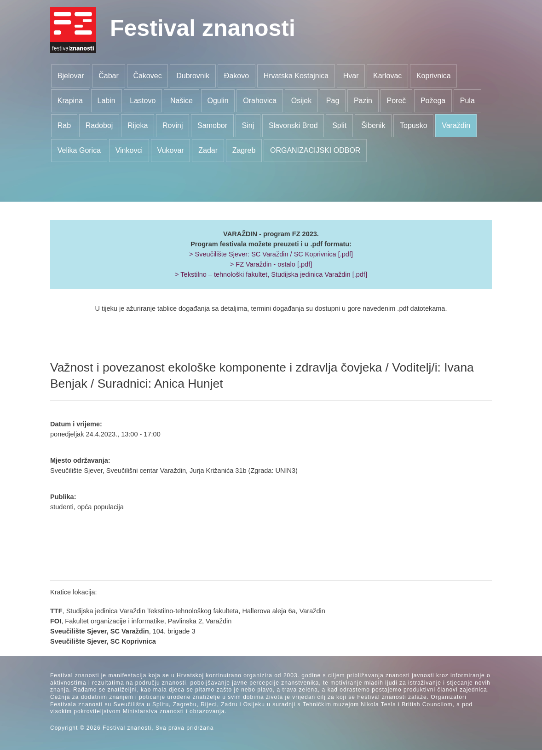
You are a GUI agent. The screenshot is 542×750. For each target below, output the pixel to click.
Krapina (70, 101)
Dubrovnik (192, 76)
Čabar (108, 76)
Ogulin (217, 101)
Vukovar (170, 150)
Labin (106, 101)
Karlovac (387, 76)
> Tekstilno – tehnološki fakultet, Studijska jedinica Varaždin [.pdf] (271, 274)
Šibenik (373, 125)
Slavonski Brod (293, 125)
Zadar (208, 150)
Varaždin (456, 125)
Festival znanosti (202, 28)
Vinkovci (129, 150)
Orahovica (260, 101)
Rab (64, 125)
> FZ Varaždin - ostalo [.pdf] (271, 264)
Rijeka (137, 125)
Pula (467, 101)
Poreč (396, 101)
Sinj (248, 125)
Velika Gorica (79, 150)
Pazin (363, 101)
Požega (433, 101)
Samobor (212, 125)
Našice (181, 101)
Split (339, 125)
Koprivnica (433, 76)
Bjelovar (71, 76)
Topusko (413, 125)
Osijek (301, 101)
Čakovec (147, 76)
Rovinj (172, 125)
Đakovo (236, 76)
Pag (332, 101)
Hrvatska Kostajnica (296, 76)
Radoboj (99, 125)
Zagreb (244, 150)
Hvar (351, 76)
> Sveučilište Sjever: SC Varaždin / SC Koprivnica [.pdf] (271, 254)
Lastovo (143, 101)
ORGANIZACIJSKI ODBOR (315, 150)
